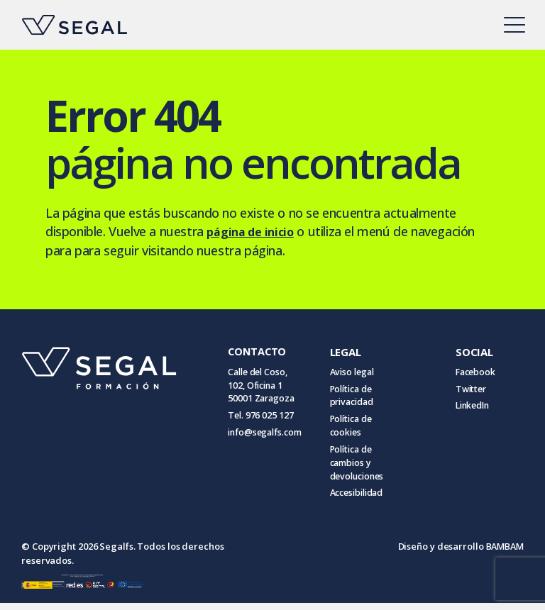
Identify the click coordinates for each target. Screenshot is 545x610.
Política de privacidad (360, 397)
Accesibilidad (366, 500)
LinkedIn (472, 407)
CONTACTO (258, 351)
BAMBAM (503, 553)
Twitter (469, 390)
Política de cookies (359, 429)
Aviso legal (360, 372)
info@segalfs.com (267, 436)
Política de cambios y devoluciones (365, 468)
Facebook (474, 372)
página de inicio (254, 231)
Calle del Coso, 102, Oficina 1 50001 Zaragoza (263, 386)
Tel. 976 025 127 (261, 418)
